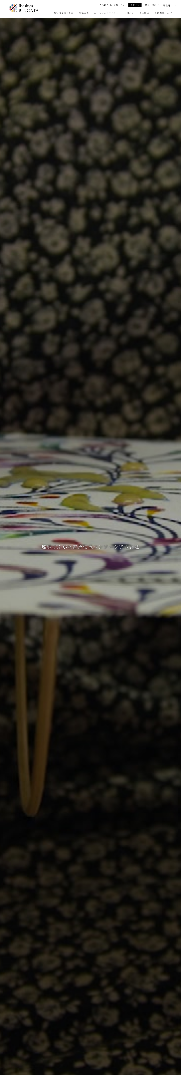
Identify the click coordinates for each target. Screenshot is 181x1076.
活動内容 (84, 13)
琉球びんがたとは (64, 13)
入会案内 (144, 13)
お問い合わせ (152, 4)
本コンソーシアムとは (106, 13)
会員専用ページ (163, 13)
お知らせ (129, 13)
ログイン (135, 4)
